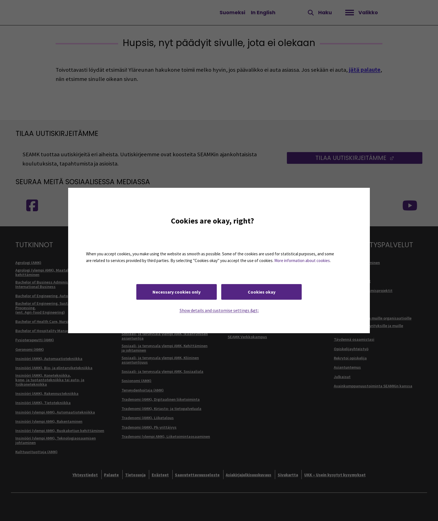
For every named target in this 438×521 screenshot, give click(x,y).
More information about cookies (302, 260)
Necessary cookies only (177, 292)
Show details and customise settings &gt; (219, 310)
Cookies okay (261, 292)
